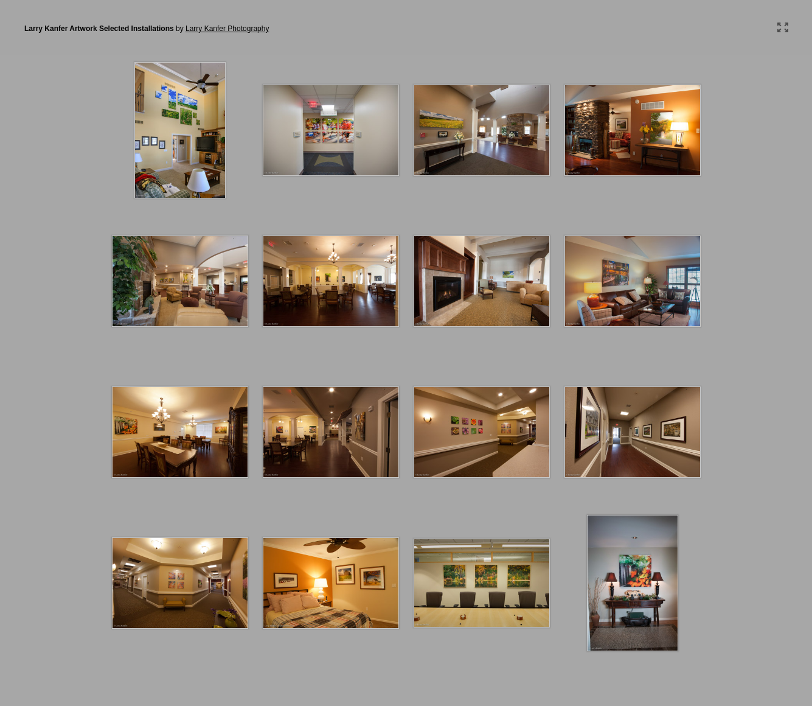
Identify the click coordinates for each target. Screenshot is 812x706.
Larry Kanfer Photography (227, 28)
